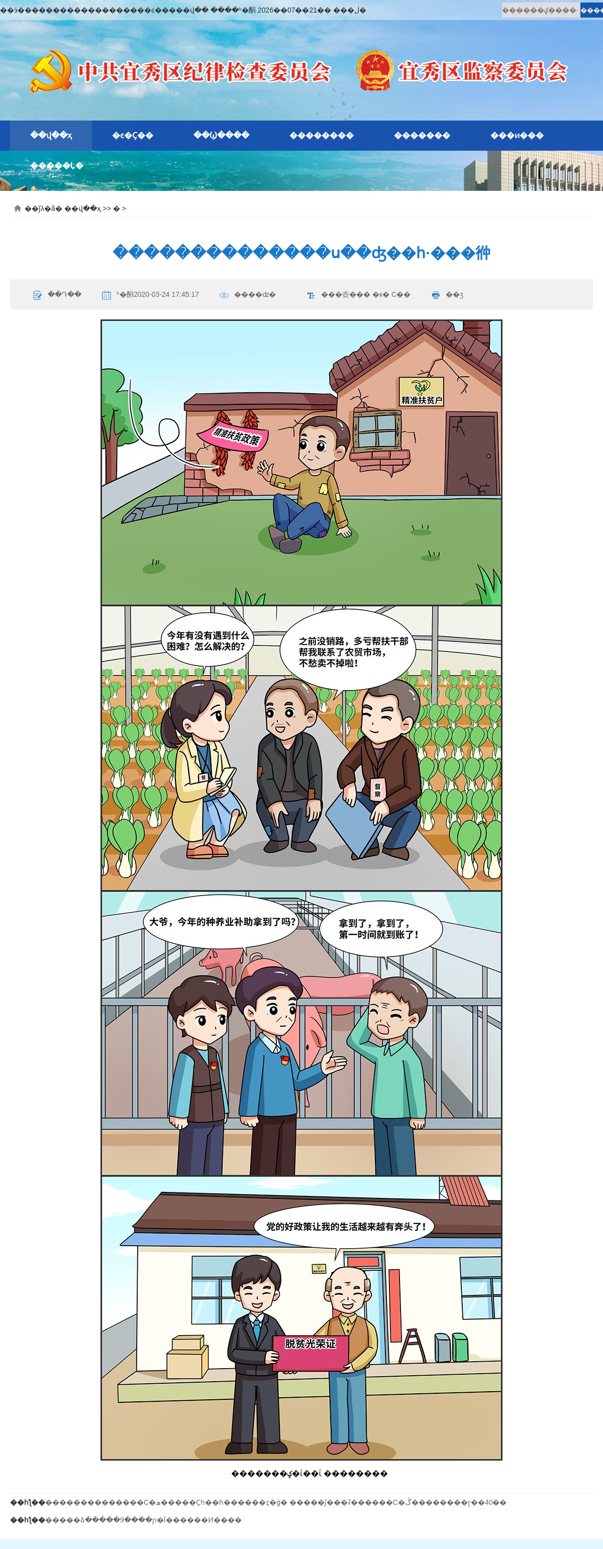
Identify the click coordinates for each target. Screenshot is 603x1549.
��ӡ (454, 294)
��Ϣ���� (221, 135)
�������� (321, 135)
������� (422, 135)
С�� (401, 294)
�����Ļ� (56, 165)
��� (359, 294)
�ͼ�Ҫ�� (132, 135)
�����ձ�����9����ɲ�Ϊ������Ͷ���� (143, 1520)
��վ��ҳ (51, 135)
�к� (380, 294)
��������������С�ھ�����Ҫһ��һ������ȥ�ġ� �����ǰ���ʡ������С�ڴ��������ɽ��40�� (276, 1502)
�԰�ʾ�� (124, 166)
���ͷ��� (517, 135)
